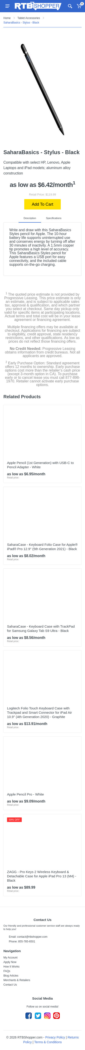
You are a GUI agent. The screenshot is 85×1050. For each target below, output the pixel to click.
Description (30, 218)
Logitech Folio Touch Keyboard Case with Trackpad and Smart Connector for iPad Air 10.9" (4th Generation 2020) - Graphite (39, 712)
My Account (10, 957)
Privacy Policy (55, 1037)
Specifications (53, 218)
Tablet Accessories (28, 18)
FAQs (6, 971)
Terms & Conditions (48, 1042)
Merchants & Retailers (16, 980)
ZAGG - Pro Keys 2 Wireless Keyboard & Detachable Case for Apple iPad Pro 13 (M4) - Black (41, 876)
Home (7, 18)
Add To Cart (42, 204)
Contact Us (10, 984)
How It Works (11, 966)
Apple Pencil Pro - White (25, 794)
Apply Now (9, 962)
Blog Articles (10, 975)
